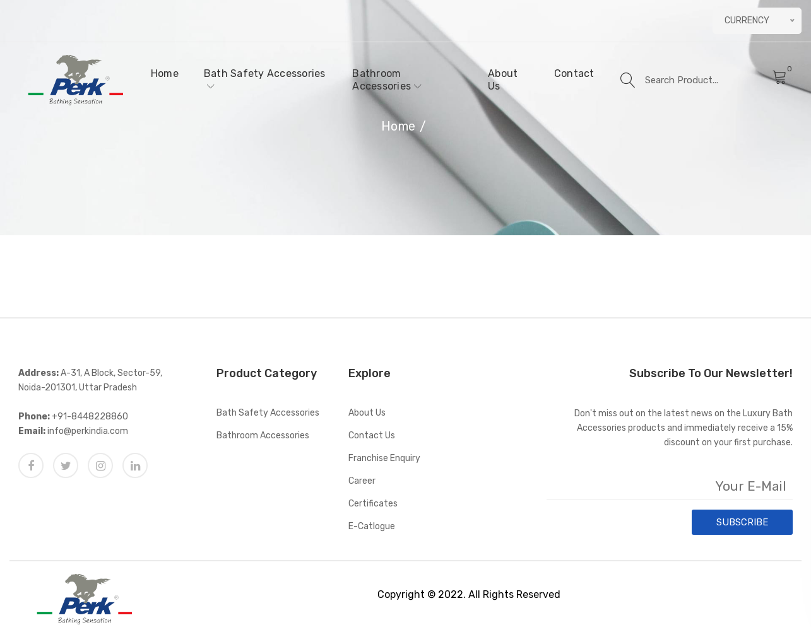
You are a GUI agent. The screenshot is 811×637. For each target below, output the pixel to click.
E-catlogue (371, 526)
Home (165, 73)
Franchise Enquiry (384, 458)
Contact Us (371, 435)
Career (362, 481)
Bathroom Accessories (387, 79)
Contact (574, 73)
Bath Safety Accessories (265, 78)
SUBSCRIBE (742, 522)
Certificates (373, 503)
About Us (503, 79)
